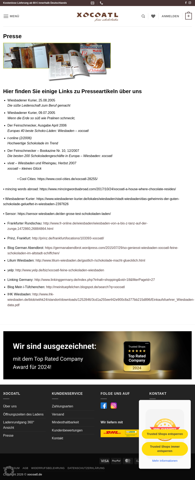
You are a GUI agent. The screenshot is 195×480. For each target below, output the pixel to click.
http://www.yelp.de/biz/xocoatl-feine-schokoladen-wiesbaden (59, 270)
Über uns (10, 406)
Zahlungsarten (62, 406)
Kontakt (57, 438)
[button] (11, 16)
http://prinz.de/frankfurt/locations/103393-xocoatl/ (68, 238)
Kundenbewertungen (67, 430)
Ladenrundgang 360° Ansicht (18, 424)
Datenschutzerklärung (86, 468)
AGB (25, 468)
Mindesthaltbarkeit (65, 422)
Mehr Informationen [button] (164, 460)
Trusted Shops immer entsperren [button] (165, 448)
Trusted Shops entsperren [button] (165, 433)
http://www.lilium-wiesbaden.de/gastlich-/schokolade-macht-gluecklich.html (90, 260)
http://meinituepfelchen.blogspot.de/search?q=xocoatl (85, 287)
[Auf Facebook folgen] (186, 2)
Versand (58, 414)
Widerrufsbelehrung (48, 468)
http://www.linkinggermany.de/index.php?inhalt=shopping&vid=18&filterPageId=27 (94, 279)
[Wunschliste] (153, 16)
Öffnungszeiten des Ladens (23, 414)
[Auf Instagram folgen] (190, 2)
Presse (8, 435)
